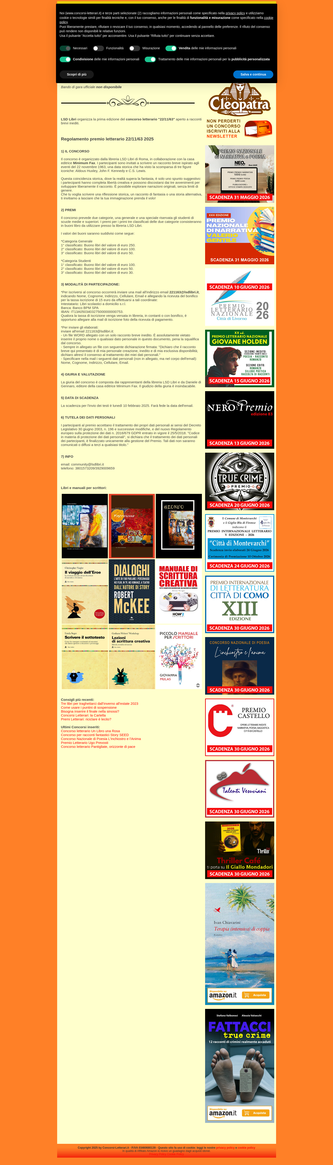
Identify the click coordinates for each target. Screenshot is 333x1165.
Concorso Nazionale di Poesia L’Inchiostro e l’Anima (101, 739)
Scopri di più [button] (77, 74)
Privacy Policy (157, 1154)
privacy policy (225, 1147)
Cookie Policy (175, 1154)
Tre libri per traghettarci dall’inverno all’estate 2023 (99, 703)
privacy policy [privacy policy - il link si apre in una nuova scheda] (235, 13)
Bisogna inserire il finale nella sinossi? (90, 711)
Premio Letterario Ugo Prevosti (84, 743)
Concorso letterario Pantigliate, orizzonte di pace (98, 747)
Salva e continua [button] (253, 74)
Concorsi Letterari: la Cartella (83, 715)
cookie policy (246, 1147)
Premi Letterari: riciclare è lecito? (86, 719)
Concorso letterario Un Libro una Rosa (90, 731)
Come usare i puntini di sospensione (89, 707)
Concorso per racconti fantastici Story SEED (95, 735)
